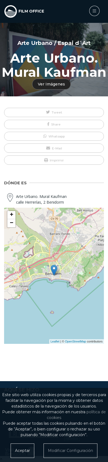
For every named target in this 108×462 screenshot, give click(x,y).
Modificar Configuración (70, 450)
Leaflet (55, 341)
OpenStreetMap (75, 341)
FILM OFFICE (31, 11)
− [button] (11, 223)
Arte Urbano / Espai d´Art (54, 43)
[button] (54, 112)
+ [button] (11, 215)
